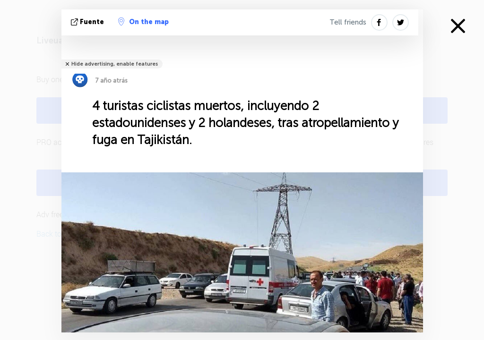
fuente (88, 22)
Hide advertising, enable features (114, 64)
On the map (143, 21)
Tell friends (347, 22)
